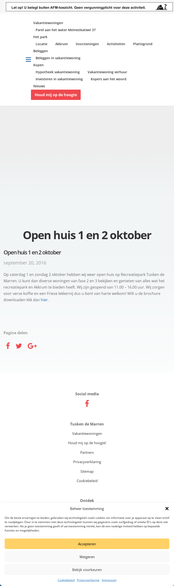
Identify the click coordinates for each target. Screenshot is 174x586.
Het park (40, 37)
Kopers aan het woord (108, 79)
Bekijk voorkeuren (87, 569)
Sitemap (87, 471)
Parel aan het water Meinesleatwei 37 (66, 30)
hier (44, 299)
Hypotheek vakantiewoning (58, 72)
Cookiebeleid (66, 580)
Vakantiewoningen (48, 23)
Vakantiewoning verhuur (107, 72)
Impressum (109, 580)
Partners (87, 452)
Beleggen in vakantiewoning (58, 58)
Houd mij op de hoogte (56, 94)
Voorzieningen (87, 44)
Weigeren (87, 556)
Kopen (38, 65)
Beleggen (40, 51)
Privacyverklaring (88, 580)
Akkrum (61, 44)
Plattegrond (142, 44)
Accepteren (87, 544)
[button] (167, 508)
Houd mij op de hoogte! (87, 442)
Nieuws (39, 86)
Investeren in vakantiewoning (59, 79)
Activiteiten (116, 44)
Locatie (41, 44)
